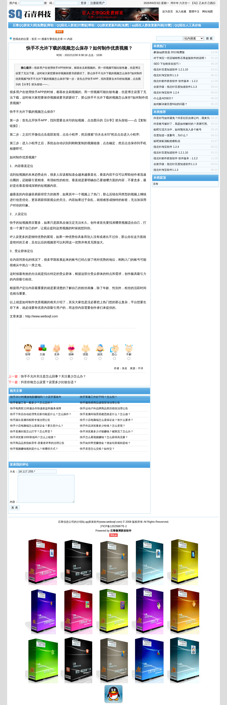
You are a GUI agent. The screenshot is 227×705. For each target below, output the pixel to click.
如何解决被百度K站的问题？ (170, 104)
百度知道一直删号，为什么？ (171, 135)
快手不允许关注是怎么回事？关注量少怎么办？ (53, 376)
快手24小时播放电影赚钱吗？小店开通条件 (35, 396)
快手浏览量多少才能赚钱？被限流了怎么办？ (106, 431)
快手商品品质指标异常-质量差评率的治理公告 (37, 443)
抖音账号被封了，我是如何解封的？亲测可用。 (181, 123)
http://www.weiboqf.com (41, 316)
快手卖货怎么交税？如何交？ (97, 448)
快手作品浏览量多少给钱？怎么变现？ (102, 425)
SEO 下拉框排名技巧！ (167, 63)
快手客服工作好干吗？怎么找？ (98, 396)
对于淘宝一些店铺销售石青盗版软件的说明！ (180, 58)
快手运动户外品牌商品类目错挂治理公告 (104, 408)
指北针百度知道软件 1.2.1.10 (171, 69)
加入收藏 (181, 11)
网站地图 (207, 11)
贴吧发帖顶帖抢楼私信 (167, 141)
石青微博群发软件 (120, 530)
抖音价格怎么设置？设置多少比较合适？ (49, 382)
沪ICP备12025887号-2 (113, 526)
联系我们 (48, 32)
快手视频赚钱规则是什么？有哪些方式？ (34, 448)
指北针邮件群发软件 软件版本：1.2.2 (176, 81)
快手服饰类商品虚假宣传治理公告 (100, 402)
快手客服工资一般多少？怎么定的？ (31, 402)
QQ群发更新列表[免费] (113, 25)
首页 (34, 39)
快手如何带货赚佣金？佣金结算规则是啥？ (105, 443)
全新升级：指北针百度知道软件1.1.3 (175, 86)
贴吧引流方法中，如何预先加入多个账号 (178, 129)
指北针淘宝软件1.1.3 (166, 75)
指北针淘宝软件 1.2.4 (166, 92)
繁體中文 (194, 11)
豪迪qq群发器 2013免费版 (169, 52)
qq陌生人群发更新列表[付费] (152, 25)
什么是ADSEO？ (164, 98)
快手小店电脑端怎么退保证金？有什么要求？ (106, 419)
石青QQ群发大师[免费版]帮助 (33, 25)
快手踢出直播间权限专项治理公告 (30, 419)
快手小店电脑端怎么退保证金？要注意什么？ (36, 425)
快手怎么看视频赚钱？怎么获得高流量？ (104, 437)
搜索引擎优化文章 (26, 32)
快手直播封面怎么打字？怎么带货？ (31, 431)
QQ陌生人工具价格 (187, 25)
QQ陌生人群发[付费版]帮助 (75, 25)
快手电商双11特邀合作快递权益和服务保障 (35, 408)
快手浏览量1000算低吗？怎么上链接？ (33, 437)
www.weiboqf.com (110, 521)
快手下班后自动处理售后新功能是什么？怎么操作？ (40, 414)
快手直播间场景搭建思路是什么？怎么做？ (105, 414)
